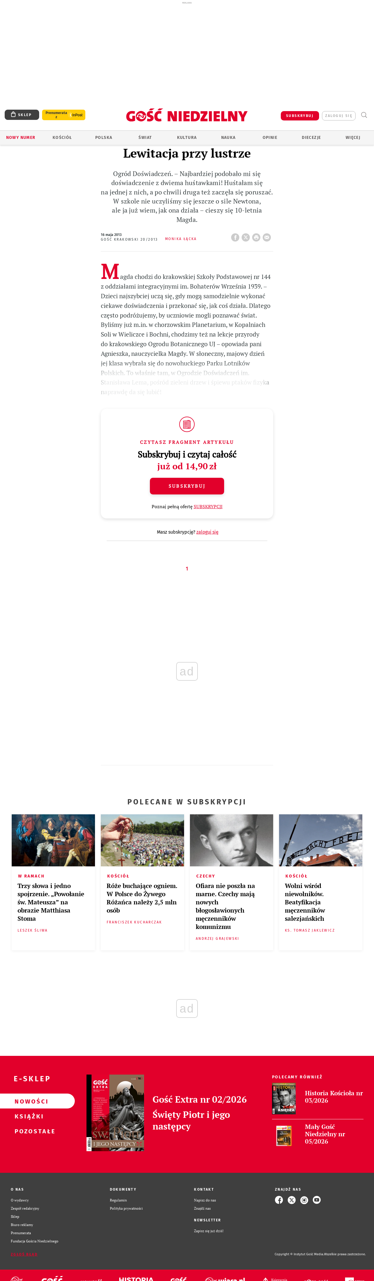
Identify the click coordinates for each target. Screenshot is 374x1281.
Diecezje (311, 137)
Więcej (353, 137)
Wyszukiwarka (364, 115)
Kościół (62, 137)
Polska (103, 137)
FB (236, 236)
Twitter (247, 236)
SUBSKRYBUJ (300, 116)
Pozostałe (28, 1131)
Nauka (228, 137)
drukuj (257, 236)
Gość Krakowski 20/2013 (129, 239)
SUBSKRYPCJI (208, 506)
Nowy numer (21, 137)
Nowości (28, 1101)
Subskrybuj (187, 486)
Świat (145, 137)
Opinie (270, 137)
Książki (28, 1116)
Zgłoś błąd (24, 1254)
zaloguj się (338, 116)
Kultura (187, 137)
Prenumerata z (56, 115)
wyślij (268, 236)
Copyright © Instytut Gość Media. (299, 1254)
